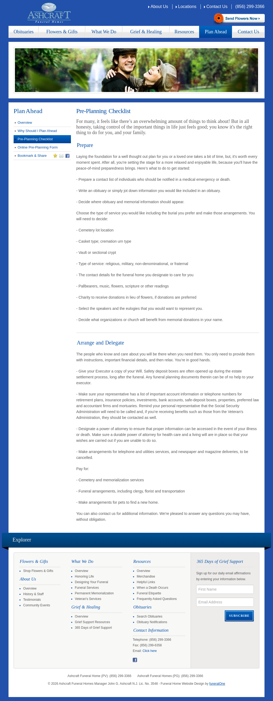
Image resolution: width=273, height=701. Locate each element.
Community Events (36, 605)
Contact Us (216, 6)
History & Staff (33, 594)
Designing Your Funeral (91, 582)
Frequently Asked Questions (157, 599)
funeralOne (217, 684)
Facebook (135, 660)
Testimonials (32, 600)
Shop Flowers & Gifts (38, 571)
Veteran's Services (88, 599)
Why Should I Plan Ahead (37, 131)
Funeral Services (87, 588)
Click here (150, 651)
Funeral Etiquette (149, 593)
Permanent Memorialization (94, 593)
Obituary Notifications (152, 622)
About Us (159, 6)
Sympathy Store (238, 19)
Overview (25, 123)
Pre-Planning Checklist (35, 139)
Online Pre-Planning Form (38, 147)
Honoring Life (84, 576)
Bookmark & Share (42, 156)
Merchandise (146, 576)
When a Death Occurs (152, 588)
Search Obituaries (149, 616)
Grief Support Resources (92, 622)
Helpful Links (146, 582)
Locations (187, 6)
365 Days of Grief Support (93, 628)
